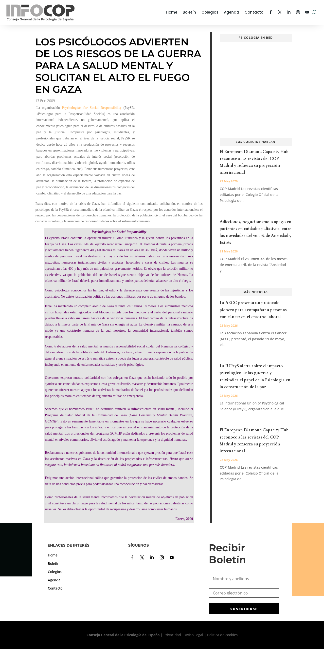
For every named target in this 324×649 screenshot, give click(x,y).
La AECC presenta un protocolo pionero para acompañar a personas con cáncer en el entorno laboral (253, 309)
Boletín (189, 12)
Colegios (209, 12)
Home (171, 12)
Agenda (231, 12)
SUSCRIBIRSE (244, 609)
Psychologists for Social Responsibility (92, 108)
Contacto (254, 12)
